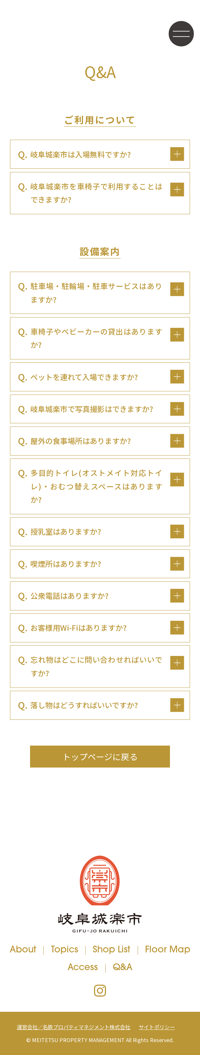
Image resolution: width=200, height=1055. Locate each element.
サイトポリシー (157, 1027)
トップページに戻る (100, 756)
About (23, 950)
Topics (64, 950)
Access (83, 968)
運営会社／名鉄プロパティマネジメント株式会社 (73, 1027)
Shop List (111, 950)
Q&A (122, 968)
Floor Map (167, 950)
